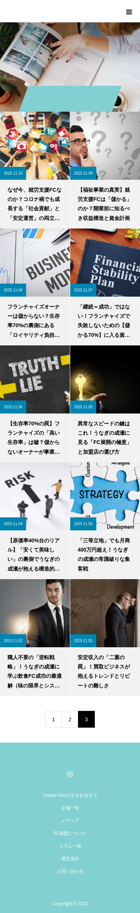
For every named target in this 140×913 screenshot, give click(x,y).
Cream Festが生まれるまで (70, 795)
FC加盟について (70, 833)
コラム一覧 (70, 846)
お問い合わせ (70, 871)
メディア (70, 820)
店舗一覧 (70, 808)
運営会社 (70, 858)
